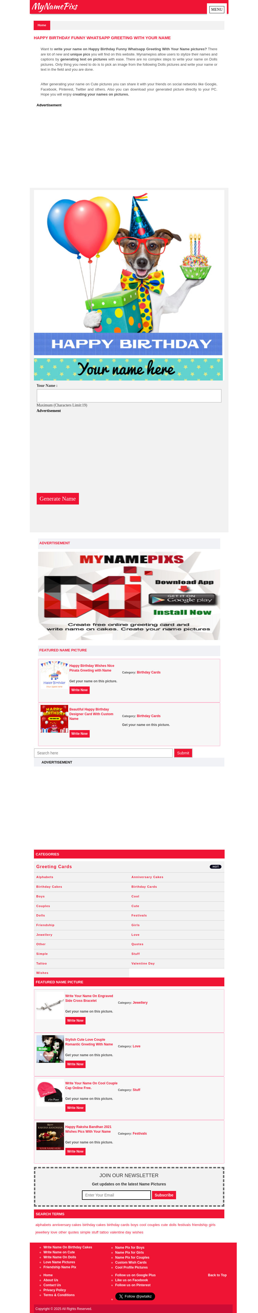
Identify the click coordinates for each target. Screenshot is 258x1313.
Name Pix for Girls (129, 1252)
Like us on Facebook (131, 1280)
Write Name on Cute (59, 1252)
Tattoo (41, 963)
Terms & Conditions (59, 1295)
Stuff (136, 953)
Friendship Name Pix (60, 1267)
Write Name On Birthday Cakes (68, 1247)
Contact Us (52, 1285)
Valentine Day (143, 963)
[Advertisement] (130, 149)
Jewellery (44, 934)
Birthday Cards (149, 672)
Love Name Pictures (59, 1262)
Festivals (139, 915)
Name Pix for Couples (132, 1257)
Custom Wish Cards (131, 1262)
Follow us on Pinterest (133, 1285)
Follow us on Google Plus (135, 1275)
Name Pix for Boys (130, 1247)
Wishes (42, 972)
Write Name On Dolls (60, 1257)
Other (41, 944)
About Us (51, 1280)
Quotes (138, 944)
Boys (40, 896)
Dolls (40, 915)
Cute (135, 906)
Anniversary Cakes (148, 877)
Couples (43, 906)
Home (42, 25)
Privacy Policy (55, 1290)
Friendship (45, 925)
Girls (136, 925)
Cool (135, 896)
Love (136, 934)
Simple (42, 953)
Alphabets (45, 877)
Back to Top (217, 1275)
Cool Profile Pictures (131, 1267)
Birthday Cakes (49, 886)
